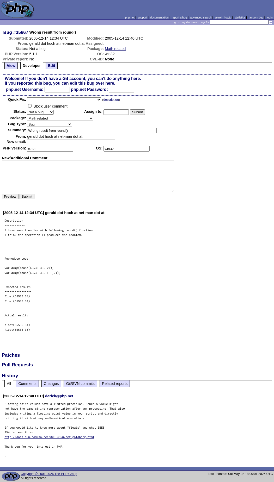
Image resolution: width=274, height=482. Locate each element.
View (11, 66)
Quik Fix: (17, 99)
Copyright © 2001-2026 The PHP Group (49, 474)
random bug (256, 17)
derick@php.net (59, 396)
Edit (51, 66)
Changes (51, 383)
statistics (240, 17)
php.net (130, 17)
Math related (115, 49)
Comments (27, 383)
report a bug (179, 17)
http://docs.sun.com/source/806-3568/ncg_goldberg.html (49, 437)
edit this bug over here (92, 83)
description (111, 100)
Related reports (114, 383)
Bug (7, 32)
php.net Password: (89, 89)
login (270, 17)
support (142, 17)
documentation (159, 17)
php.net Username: (24, 89)
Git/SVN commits (80, 383)
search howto (223, 17)
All (9, 383)
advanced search (200, 17)
